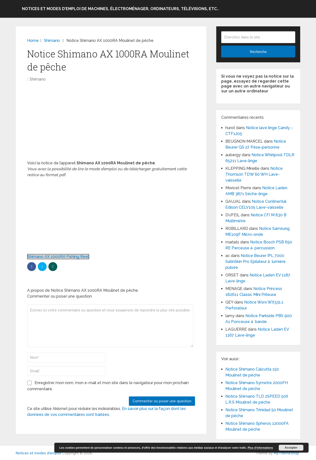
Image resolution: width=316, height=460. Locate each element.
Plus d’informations (260, 447)
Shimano (38, 79)
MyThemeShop (286, 453)
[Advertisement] (111, 123)
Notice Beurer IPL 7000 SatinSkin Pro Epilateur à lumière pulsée (255, 261)
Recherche (258, 52)
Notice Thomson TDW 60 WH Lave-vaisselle (254, 174)
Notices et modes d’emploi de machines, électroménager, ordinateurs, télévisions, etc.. (120, 8)
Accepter (291, 447)
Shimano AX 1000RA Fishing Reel (58, 256)
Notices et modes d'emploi (38, 453)
